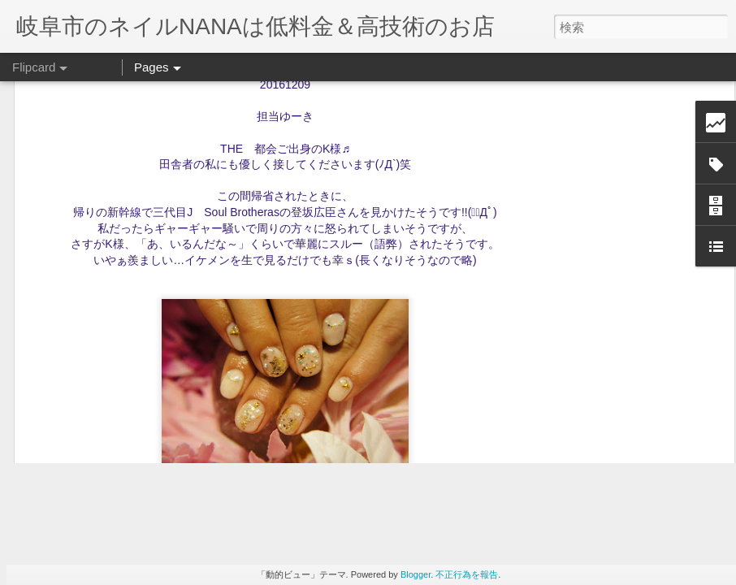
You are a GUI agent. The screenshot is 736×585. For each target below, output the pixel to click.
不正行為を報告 (466, 574)
